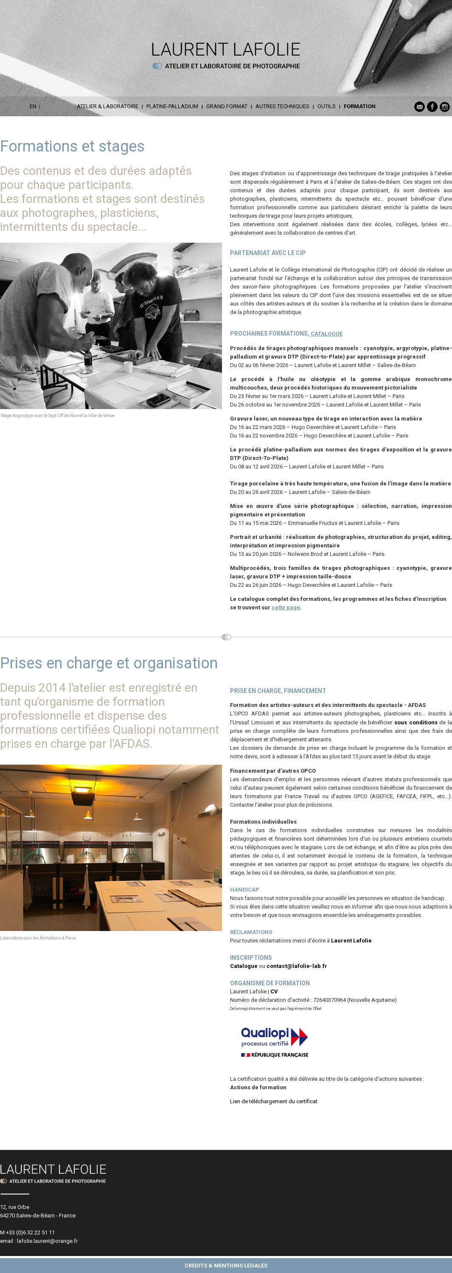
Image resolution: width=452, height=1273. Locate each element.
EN (33, 106)
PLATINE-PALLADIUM (172, 106)
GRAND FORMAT (226, 106)
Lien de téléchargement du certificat (273, 1101)
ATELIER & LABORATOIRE (107, 106)
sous (400, 722)
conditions (422, 722)
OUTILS (326, 106)
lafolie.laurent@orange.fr (47, 1241)
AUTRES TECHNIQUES (282, 106)
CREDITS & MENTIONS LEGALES (226, 1265)
